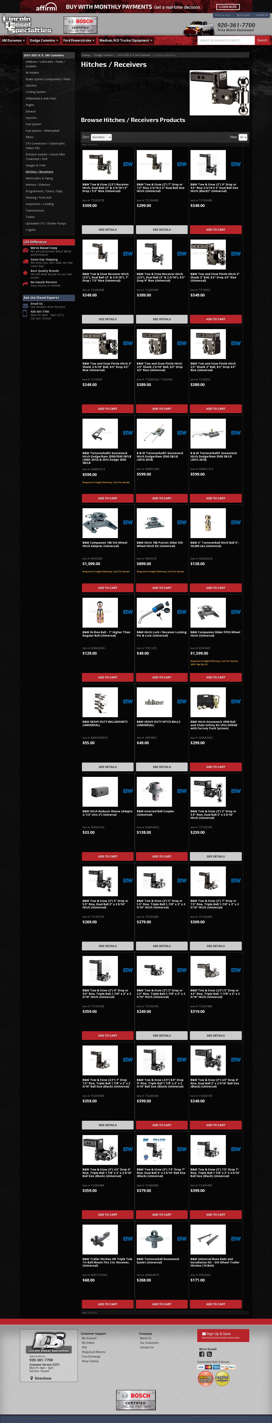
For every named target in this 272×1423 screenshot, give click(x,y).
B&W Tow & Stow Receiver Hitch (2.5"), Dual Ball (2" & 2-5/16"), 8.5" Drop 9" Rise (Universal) (161, 277)
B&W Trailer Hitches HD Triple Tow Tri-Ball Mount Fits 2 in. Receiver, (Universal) (107, 1262)
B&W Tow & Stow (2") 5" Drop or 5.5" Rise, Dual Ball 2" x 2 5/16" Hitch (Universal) (105, 904)
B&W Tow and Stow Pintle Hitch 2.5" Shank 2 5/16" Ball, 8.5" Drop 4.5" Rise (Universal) (160, 367)
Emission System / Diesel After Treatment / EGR (45, 156)
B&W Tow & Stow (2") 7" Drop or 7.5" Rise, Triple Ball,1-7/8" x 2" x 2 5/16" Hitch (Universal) (214, 904)
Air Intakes (32, 72)
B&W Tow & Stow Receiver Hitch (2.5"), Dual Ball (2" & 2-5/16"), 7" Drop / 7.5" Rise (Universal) (106, 277)
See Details (108, 229)
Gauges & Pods (36, 165)
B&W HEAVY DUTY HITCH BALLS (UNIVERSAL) (158, 723)
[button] (233, 40)
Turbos (30, 217)
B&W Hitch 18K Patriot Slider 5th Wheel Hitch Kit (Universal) (160, 544)
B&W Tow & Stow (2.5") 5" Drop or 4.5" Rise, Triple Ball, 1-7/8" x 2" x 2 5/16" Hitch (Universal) (215, 994)
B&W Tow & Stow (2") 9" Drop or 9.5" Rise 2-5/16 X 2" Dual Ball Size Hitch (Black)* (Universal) (214, 188)
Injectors (31, 118)
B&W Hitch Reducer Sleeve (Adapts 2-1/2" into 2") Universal (108, 813)
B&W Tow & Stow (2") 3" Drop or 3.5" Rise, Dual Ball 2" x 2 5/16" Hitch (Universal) (213, 815)
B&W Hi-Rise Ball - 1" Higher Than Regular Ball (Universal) (106, 634)
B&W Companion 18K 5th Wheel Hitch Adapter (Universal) (105, 544)
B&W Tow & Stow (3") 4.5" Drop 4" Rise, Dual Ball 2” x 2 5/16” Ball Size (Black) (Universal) (214, 1083)
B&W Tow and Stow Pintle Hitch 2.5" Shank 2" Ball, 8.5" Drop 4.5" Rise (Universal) (213, 367)
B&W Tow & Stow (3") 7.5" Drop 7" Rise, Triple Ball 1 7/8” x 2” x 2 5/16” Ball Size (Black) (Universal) (215, 1173)
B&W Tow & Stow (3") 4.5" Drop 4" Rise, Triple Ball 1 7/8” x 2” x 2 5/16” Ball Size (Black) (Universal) (107, 1173)
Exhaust (31, 111)
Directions (40, 1378)
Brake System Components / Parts (48, 79)
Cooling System (36, 92)
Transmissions (35, 210)
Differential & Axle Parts (41, 98)
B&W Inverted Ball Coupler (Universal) (155, 813)
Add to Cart (215, 229)
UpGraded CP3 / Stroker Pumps (46, 223)
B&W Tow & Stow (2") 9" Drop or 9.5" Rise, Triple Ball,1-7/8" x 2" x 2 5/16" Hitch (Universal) (107, 994)
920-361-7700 (236, 25)
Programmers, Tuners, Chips (44, 191)
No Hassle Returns (44, 282)
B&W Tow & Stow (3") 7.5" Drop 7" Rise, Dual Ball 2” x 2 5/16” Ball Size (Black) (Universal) (161, 1173)
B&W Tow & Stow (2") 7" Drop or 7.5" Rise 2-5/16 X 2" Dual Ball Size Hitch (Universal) (161, 188)
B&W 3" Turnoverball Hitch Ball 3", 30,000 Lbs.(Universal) (214, 544)
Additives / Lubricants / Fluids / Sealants (45, 64)
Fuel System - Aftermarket (42, 131)
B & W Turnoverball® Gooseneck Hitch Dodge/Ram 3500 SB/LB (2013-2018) (213, 456)
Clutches (31, 85)
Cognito (31, 230)
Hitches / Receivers (39, 172)
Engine (30, 105)
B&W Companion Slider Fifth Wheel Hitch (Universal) (215, 634)
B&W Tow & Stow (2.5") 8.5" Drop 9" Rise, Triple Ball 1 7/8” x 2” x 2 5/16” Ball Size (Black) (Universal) (160, 1083)
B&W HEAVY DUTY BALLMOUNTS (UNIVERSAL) (105, 723)
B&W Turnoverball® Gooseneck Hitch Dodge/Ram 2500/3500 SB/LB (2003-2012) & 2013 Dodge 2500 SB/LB (107, 458)
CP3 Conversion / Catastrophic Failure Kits (45, 145)
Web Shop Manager (239, 1419)
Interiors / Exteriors (38, 184)
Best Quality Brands (45, 271)
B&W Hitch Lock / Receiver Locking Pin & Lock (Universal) (162, 634)
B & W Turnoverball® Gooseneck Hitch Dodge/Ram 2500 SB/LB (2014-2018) (160, 456)
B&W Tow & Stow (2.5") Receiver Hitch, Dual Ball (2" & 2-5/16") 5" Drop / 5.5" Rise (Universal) (106, 188)
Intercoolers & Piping (39, 178)
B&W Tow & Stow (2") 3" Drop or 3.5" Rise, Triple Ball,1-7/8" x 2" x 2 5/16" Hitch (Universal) (161, 994)
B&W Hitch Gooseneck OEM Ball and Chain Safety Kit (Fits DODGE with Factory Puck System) (213, 725)
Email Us (37, 303)
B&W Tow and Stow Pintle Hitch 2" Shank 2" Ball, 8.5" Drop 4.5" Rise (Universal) (215, 277)
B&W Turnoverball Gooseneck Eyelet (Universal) (158, 1260)
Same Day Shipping (44, 259)
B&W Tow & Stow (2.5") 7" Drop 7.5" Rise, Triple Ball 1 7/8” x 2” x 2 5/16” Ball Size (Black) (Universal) (106, 1083)
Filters (29, 137)
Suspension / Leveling (39, 204)
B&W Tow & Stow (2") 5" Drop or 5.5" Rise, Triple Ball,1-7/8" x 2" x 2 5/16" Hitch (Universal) (161, 904)
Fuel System (33, 124)
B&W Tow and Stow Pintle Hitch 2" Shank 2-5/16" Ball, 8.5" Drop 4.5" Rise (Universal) (107, 367)
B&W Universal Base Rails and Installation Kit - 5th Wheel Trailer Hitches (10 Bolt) (214, 1262)
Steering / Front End (38, 197)
